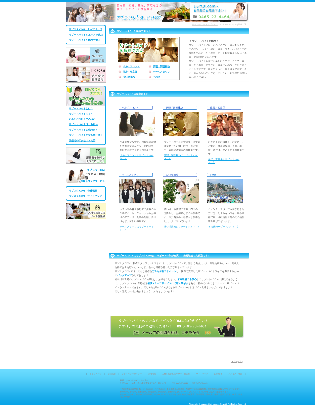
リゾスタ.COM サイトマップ (85, 196)
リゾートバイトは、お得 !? (83, 124)
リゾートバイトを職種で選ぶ (84, 40)
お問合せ (218, 374)
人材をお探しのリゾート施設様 (176, 374)
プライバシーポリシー (132, 374)
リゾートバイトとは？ (81, 108)
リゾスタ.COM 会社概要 (83, 190)
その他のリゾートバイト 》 (223, 226)
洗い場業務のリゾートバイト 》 (182, 226)
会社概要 (112, 374)
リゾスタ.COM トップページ (85, 29)
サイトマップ (202, 374)
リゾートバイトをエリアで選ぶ (86, 34)
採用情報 (152, 374)
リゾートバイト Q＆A (80, 114)
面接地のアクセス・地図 (82, 140)
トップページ (96, 374)
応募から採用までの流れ (82, 119)
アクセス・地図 (235, 374)
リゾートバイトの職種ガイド (84, 129)
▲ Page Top (237, 361)
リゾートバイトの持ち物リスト (86, 135)
